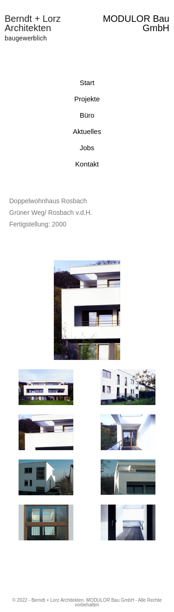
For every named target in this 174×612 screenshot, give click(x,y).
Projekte (87, 99)
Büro (87, 115)
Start (87, 82)
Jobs (87, 148)
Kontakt (87, 164)
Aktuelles (87, 131)
